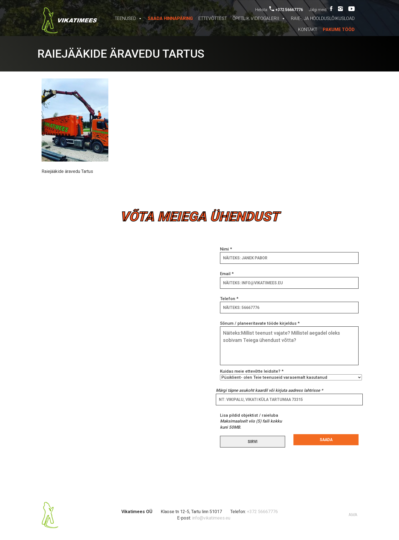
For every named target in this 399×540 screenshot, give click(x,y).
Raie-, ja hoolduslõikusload (323, 18)
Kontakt (307, 29)
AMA (353, 515)
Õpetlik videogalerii (258, 18)
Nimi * (289, 253)
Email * (289, 278)
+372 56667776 (286, 9)
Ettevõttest (212, 18)
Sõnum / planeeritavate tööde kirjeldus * (289, 343)
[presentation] (335, 423)
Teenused (128, 18)
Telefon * (289, 303)
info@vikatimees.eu (211, 518)
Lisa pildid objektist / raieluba (251, 421)
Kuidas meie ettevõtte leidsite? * (289, 374)
